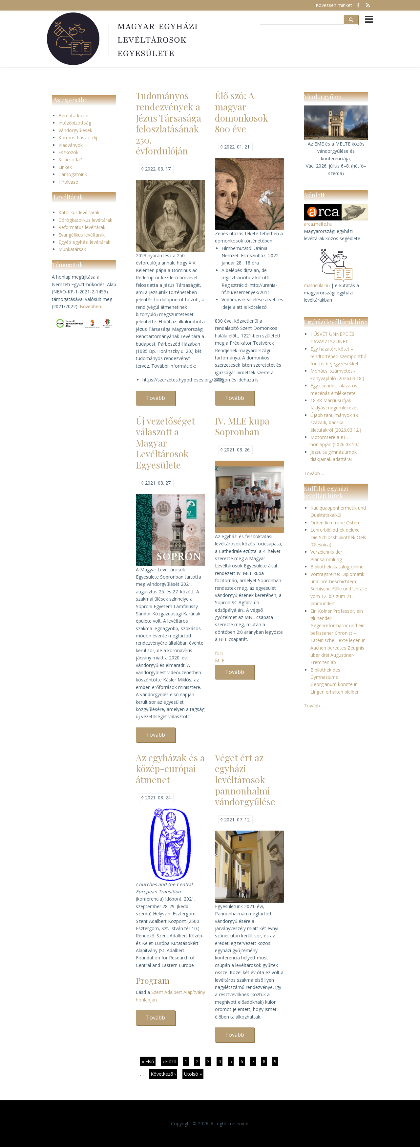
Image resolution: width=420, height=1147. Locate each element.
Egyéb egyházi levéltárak (84, 242)
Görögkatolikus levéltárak (85, 220)
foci (219, 653)
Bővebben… (92, 306)
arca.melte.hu (318, 224)
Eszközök (68, 152)
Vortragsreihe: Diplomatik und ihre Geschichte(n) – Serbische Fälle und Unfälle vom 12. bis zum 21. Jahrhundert (338, 589)
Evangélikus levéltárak (81, 235)
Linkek (65, 167)
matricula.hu (317, 285)
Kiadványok (70, 145)
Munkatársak (72, 249)
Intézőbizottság (74, 123)
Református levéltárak (81, 227)
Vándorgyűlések (75, 130)
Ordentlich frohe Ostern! (336, 522)
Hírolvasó (68, 182)
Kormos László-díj (77, 137)
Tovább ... (314, 473)
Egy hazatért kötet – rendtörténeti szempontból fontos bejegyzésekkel (339, 356)
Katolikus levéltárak (78, 212)
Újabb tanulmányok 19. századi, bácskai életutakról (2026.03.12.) (335, 422)
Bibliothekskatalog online (337, 566)
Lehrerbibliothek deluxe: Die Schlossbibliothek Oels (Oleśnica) (338, 537)
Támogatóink (72, 174)
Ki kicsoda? (70, 159)
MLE (219, 660)
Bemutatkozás (74, 115)
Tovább (160, 399)
